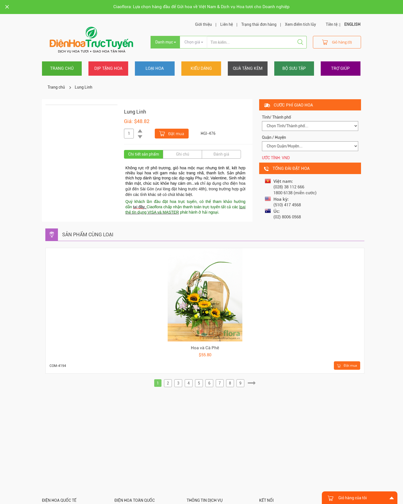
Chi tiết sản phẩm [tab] (143, 154)
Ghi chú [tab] (182, 154)
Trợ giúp (340, 68)
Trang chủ (62, 68)
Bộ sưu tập (294, 68)
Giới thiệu (203, 24)
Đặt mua (171, 133)
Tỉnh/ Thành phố (276, 117)
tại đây (138, 207)
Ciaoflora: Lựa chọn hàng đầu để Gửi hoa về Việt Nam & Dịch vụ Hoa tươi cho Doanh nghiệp (201, 6)
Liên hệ (226, 24)
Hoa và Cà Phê (205, 347)
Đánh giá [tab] (221, 154)
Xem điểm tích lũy (300, 24)
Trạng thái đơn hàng (259, 24)
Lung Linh (83, 87)
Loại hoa (155, 68)
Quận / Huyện (274, 137)
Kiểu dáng (201, 68)
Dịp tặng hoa (108, 68)
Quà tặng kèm (248, 68)
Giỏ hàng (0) (337, 42)
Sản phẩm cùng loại (87, 234)
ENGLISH (352, 24)
